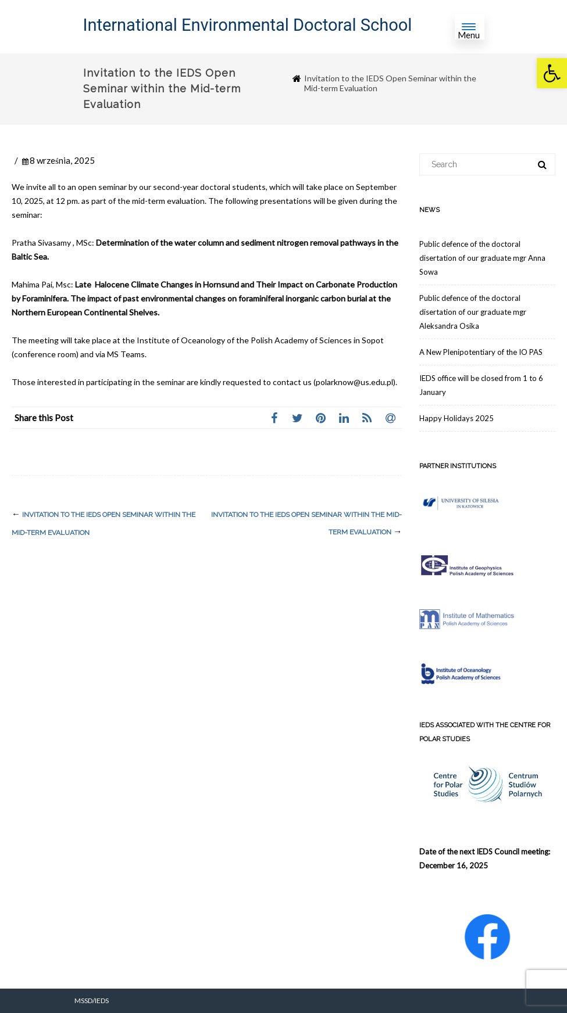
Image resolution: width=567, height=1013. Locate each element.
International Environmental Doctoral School (247, 25)
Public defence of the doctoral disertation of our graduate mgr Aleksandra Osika (472, 312)
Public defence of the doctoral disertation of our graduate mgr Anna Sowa (482, 257)
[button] (552, 73)
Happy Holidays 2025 (456, 418)
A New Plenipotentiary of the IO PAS (481, 352)
